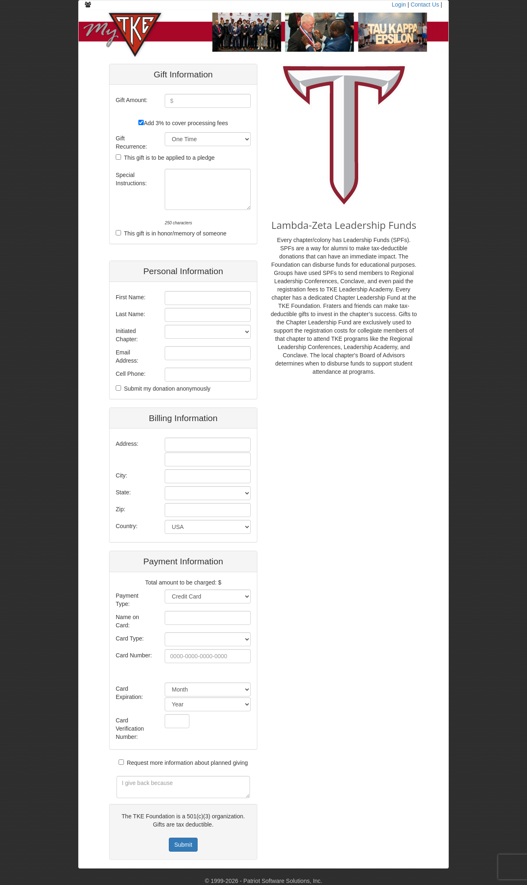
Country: (127, 526)
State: (123, 492)
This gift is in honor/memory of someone (175, 233)
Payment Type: (127, 599)
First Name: (130, 297)
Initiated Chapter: (127, 335)
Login (399, 4)
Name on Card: (127, 621)
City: (121, 475)
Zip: (120, 509)
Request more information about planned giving (187, 762)
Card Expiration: (129, 692)
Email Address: (127, 356)
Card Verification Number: (130, 728)
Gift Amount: (131, 100)
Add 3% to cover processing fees (186, 123)
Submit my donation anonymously (167, 388)
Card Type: (130, 638)
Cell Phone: (130, 373)
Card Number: (134, 655)
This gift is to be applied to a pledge (169, 157)
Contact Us (424, 4)
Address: (127, 443)
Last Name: (130, 314)
